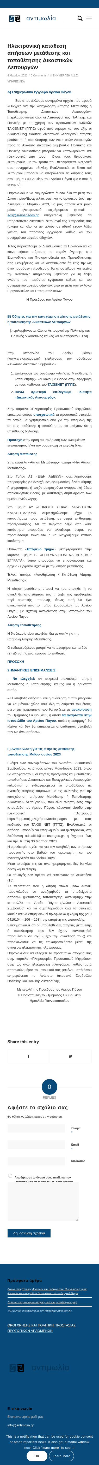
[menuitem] (77, 18)
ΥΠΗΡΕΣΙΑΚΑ (16, 81)
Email (75, 1147)
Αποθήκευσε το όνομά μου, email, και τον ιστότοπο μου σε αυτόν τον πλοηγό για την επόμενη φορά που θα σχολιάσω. (44, 1182)
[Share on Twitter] (70, 1056)
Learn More (61, 1456)
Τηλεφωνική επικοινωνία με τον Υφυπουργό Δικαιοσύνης (40, 1310)
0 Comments (39, 75)
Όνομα (76, 1130)
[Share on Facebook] (29, 1056)
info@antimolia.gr (21, 1425)
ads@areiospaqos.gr (23, 215)
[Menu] (89, 18)
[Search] (77, 18)
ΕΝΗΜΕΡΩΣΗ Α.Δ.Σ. (66, 75)
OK (37, 1456)
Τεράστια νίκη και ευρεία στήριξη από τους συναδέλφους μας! (42, 1301)
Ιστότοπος (78, 1161)
